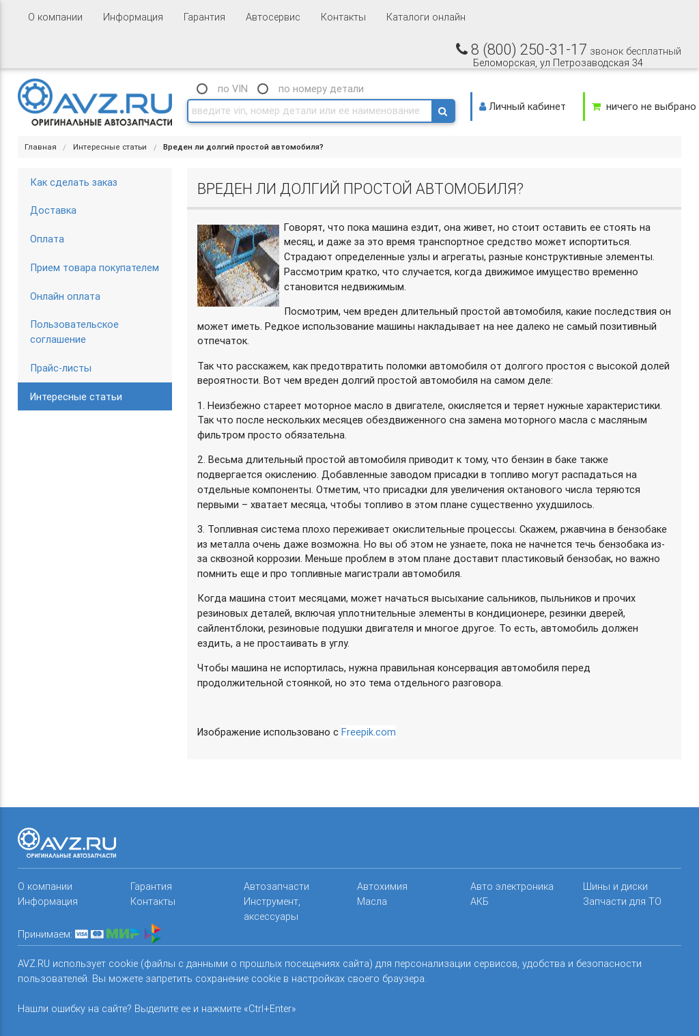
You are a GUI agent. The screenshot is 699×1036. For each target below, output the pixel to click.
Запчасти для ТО (622, 901)
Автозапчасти (276, 886)
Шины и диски (615, 886)
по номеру (321, 88)
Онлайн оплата (65, 296)
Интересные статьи (110, 146)
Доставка (53, 210)
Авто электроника (512, 886)
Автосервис (273, 16)
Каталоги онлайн (426, 16)
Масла (372, 901)
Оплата (47, 238)
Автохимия (382, 886)
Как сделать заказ (73, 182)
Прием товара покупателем (94, 267)
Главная (41, 146)
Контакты (343, 16)
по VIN (233, 88)
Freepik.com (368, 731)
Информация (133, 16)
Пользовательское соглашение (74, 332)
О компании (55, 16)
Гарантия (204, 16)
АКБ (479, 901)
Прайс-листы (60, 367)
